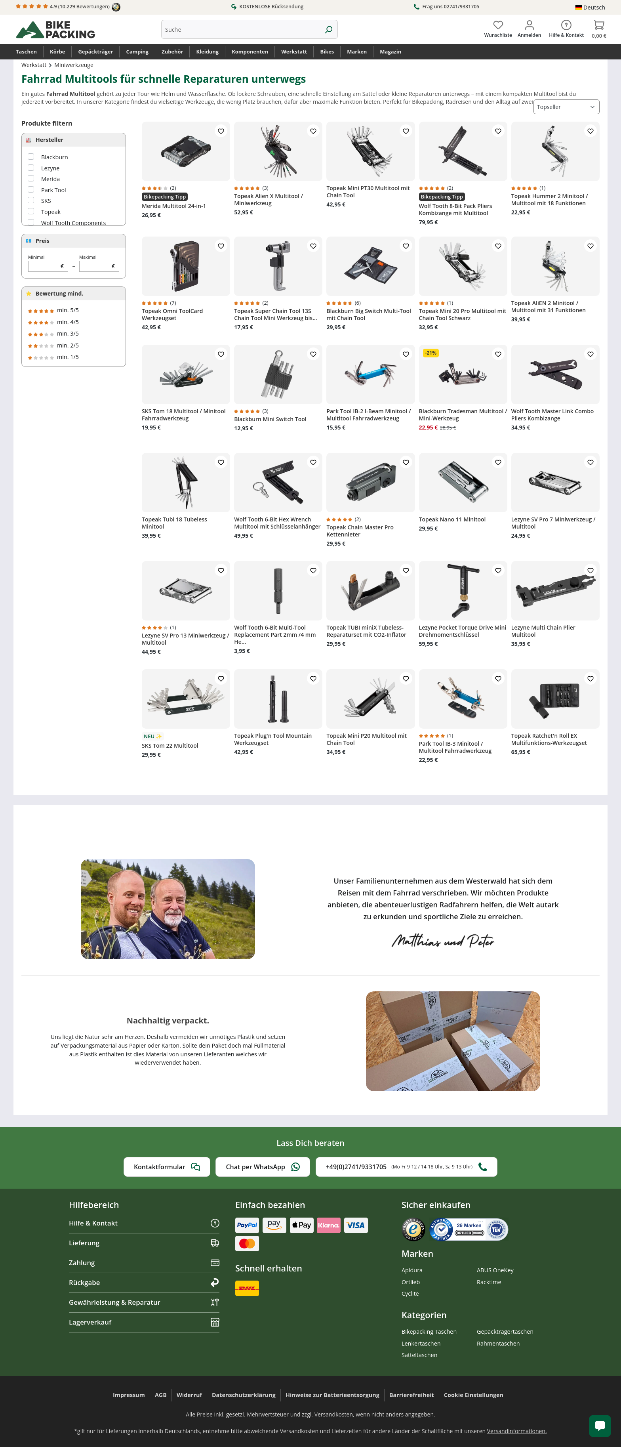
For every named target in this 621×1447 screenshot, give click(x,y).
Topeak (51, 212)
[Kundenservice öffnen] (600, 1426)
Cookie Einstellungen (473, 1395)
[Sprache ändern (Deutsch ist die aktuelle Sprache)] (590, 7)
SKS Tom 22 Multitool (170, 745)
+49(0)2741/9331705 (406, 1167)
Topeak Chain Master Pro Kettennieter (360, 531)
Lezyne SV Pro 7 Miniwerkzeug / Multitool (553, 523)
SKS (46, 200)
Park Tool (53, 190)
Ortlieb (411, 1282)
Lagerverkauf (144, 1322)
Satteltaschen (419, 1355)
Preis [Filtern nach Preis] (43, 240)
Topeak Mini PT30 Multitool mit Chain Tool (368, 192)
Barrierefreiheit (411, 1395)
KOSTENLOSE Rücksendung (267, 6)
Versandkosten (333, 1414)
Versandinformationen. (517, 1431)
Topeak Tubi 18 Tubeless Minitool (174, 523)
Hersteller (49, 139)
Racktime (489, 1282)
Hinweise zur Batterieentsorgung (332, 1395)
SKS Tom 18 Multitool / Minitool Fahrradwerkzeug (184, 415)
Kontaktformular (167, 1167)
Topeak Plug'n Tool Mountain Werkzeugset (273, 739)
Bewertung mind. (59, 293)
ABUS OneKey (495, 1270)
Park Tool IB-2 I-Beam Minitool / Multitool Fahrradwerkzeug (368, 415)
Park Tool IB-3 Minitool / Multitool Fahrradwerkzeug (455, 747)
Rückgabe (144, 1282)
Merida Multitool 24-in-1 (174, 206)
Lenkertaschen (421, 1343)
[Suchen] (328, 29)
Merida (50, 179)
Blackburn (54, 157)
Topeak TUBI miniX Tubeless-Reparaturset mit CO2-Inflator (366, 631)
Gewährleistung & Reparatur (144, 1302)
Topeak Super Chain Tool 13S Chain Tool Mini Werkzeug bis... (275, 314)
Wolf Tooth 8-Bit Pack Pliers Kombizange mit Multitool (455, 209)
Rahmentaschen (498, 1343)
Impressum (129, 1395)
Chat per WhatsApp (263, 1167)
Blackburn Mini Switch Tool (270, 419)
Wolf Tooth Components (73, 223)
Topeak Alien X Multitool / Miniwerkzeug (268, 200)
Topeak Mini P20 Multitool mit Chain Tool (366, 739)
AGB (161, 1395)
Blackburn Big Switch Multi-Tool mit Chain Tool (368, 314)
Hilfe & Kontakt (144, 1222)
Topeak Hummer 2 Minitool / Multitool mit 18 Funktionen (549, 200)
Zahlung (144, 1262)
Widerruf (189, 1395)
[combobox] (240, 29)
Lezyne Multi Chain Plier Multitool (543, 631)
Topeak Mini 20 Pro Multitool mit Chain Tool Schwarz (463, 314)
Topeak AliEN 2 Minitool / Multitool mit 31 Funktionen (548, 307)
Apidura (412, 1270)
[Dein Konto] (529, 27)
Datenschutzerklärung (244, 1395)
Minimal (48, 263)
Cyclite (410, 1293)
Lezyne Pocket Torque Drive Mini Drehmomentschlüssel (463, 631)
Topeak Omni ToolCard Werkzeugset (172, 314)
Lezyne (50, 168)
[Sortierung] (566, 106)
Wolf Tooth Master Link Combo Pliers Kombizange (552, 415)
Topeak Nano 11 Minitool (452, 519)
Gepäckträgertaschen (505, 1331)
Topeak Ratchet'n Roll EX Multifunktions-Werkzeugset (549, 739)
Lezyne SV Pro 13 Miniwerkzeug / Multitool (185, 639)
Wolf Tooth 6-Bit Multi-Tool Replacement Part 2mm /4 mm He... (275, 634)
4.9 (68, 7)
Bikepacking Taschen (429, 1331)
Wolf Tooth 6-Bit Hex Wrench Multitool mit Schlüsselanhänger (277, 523)
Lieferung (144, 1242)
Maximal (99, 263)
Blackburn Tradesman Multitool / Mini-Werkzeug (463, 415)
